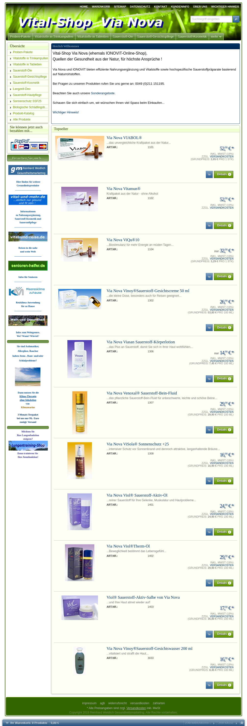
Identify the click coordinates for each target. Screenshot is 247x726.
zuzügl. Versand (28, 422)
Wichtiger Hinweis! (66, 112)
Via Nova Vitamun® (123, 188)
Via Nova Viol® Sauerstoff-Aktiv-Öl (137, 495)
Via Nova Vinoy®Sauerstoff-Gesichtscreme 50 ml (148, 290)
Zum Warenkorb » (198, 722)
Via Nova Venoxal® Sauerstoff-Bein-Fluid (142, 393)
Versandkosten (222, 156)
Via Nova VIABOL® (124, 137)
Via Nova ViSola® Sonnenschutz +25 (138, 444)
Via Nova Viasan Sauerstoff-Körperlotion (141, 342)
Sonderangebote (102, 93)
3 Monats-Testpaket (28, 414)
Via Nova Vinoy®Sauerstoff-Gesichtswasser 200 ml (150, 648)
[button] (236, 19)
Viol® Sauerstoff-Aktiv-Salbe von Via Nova (143, 597)
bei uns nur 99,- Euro (28, 418)
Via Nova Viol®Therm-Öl (128, 546)
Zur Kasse (226, 722)
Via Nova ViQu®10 (123, 240)
